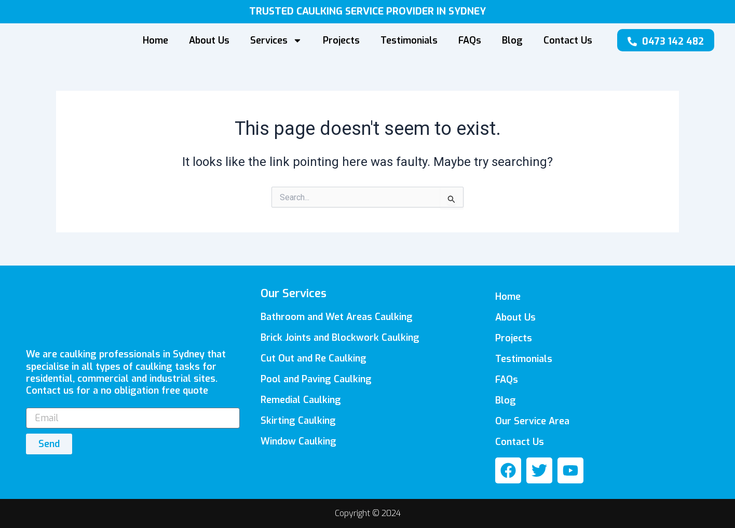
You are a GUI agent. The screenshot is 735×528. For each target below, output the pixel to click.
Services (276, 40)
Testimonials (409, 40)
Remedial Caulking (301, 400)
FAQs (469, 40)
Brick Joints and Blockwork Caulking (340, 337)
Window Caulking (298, 441)
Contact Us (567, 40)
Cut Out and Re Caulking (313, 358)
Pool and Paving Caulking (316, 379)
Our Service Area (532, 421)
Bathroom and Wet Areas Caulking (337, 317)
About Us (209, 40)
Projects (341, 40)
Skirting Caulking (298, 420)
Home (155, 40)
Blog (512, 40)
